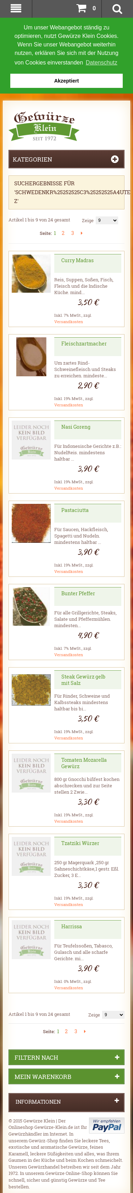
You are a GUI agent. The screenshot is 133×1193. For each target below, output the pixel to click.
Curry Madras (77, 259)
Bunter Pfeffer (78, 592)
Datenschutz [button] (101, 63)
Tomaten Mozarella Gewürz (84, 762)
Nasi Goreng (75, 426)
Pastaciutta (75, 509)
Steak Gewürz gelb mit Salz (83, 679)
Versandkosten (68, 320)
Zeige (88, 219)
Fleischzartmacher (84, 342)
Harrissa (71, 925)
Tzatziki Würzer (80, 842)
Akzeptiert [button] (66, 81)
